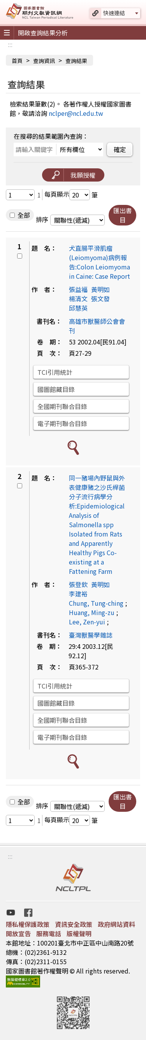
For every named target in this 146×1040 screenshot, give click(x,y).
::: (10, 44)
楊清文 (78, 298)
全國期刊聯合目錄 (62, 406)
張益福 (78, 289)
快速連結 (114, 13)
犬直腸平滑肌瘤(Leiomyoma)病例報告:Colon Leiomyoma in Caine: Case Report (99, 262)
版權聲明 (79, 933)
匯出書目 (122, 215)
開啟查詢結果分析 (43, 32)
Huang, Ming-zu (91, 612)
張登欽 (78, 584)
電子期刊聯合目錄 (62, 423)
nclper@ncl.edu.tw (76, 113)
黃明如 (100, 289)
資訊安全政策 (73, 924)
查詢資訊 (44, 61)
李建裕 (78, 593)
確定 (120, 149)
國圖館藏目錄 (56, 389)
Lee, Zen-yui (87, 621)
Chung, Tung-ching (96, 603)
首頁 (17, 61)
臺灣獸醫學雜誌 (91, 635)
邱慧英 (78, 308)
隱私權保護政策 (27, 924)
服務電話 (48, 933)
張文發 (100, 298)
